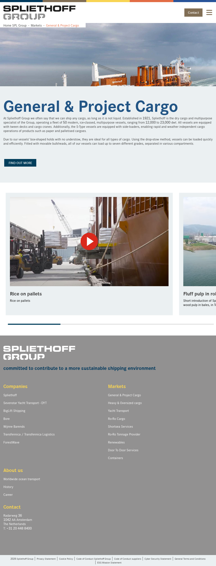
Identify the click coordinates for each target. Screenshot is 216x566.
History (8, 486)
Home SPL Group (15, 25)
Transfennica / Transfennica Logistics (29, 434)
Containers (115, 457)
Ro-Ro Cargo (116, 418)
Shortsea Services (120, 426)
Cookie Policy (66, 558)
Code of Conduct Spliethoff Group (93, 558)
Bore (6, 418)
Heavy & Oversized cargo (125, 402)
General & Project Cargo (124, 395)
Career (8, 494)
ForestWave (11, 442)
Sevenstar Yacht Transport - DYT (25, 402)
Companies (15, 386)
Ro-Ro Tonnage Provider (124, 434)
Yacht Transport (118, 410)
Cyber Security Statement (157, 558)
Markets (117, 386)
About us (13, 470)
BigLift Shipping (14, 410)
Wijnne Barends (14, 426)
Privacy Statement (46, 558)
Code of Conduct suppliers (127, 558)
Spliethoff (10, 395)
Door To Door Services (123, 450)
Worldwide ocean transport (21, 479)
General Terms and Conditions (190, 558)
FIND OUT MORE (20, 162)
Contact (193, 12)
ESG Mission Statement (109, 562)
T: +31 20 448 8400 (17, 528)
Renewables (116, 442)
